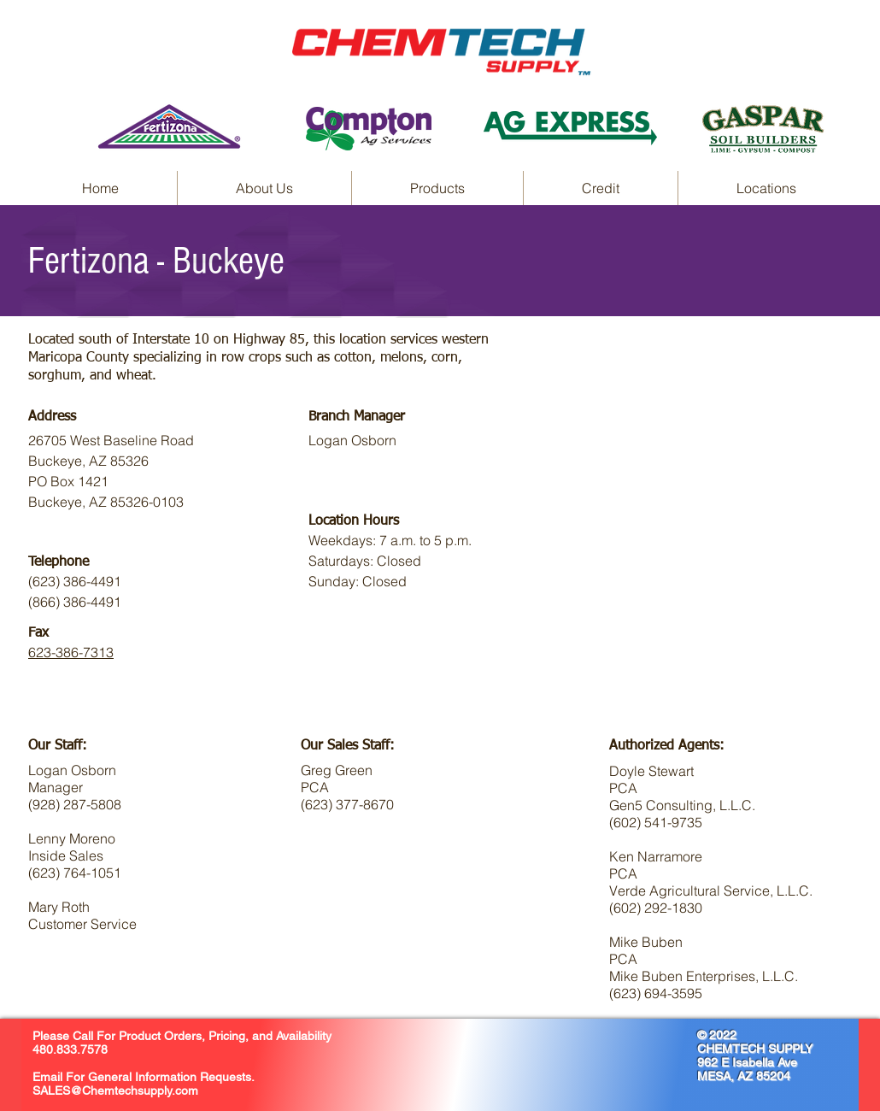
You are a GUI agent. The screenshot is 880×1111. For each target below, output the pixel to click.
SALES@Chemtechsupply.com (115, 1090)
